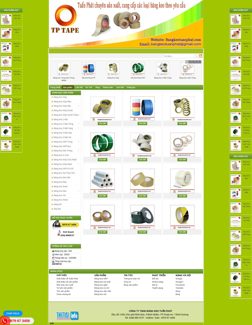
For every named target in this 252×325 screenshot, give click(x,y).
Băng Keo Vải (60, 195)
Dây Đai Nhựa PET (138, 78)
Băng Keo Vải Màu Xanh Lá (17, 130)
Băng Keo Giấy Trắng (187, 78)
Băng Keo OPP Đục (62, 146)
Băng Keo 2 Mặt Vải (62, 137)
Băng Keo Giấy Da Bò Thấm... (67, 115)
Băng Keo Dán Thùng (66, 151)
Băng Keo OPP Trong (66, 142)
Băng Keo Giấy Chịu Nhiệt (17, 144)
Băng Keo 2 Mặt (61, 119)
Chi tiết (102, 123)
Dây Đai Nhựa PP (88, 78)
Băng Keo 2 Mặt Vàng (66, 128)
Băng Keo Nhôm (61, 200)
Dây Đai (57, 209)
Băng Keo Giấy (113, 78)
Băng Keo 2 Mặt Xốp (63, 133)
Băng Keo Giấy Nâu (66, 106)
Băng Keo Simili (61, 186)
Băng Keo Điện (60, 182)
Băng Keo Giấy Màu (62, 102)
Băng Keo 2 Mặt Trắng (162, 78)
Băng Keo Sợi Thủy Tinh (64, 173)
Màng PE (58, 204)
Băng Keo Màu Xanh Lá (17, 116)
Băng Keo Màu (66, 191)
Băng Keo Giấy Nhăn (66, 164)
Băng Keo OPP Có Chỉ (63, 169)
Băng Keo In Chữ (61, 155)
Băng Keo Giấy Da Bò (63, 110)
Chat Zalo (12, 313)
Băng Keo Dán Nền (62, 177)
